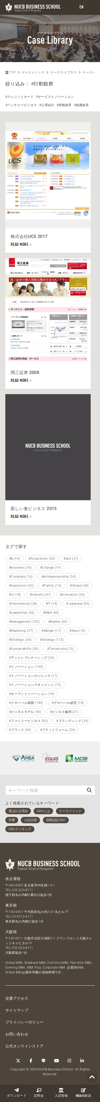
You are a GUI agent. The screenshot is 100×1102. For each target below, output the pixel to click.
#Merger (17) (51, 631)
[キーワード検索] (45, 790)
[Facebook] (31, 1060)
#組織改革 (81, 105)
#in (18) (15, 594)
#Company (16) (21, 576)
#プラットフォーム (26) (57, 730)
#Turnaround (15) (60, 649)
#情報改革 (64, 105)
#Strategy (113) (51, 640)
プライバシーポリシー (24, 1022)
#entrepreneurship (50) (58, 576)
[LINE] (43, 1060)
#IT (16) (52, 604)
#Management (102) (24, 622)
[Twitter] (18, 1060)
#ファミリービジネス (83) (28, 721)
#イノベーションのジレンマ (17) (33, 676)
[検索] (89, 790)
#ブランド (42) (20, 730)
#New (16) (77, 631)
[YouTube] (56, 1060)
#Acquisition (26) (42, 558)
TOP (10, 72)
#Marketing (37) (21, 631)
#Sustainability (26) (24, 649)
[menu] (91, 8)
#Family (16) (51, 585)
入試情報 (61, 1092)
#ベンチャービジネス (21, 105)
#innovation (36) (72, 594)
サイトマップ (16, 1010)
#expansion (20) (21, 585)
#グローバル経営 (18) (68, 703)
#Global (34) (79, 585)
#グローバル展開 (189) (26, 703)
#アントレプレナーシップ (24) (31, 658)
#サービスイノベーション (55, 97)
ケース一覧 (91, 72)
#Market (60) (57, 622)
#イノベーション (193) (26, 667)
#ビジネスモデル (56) (25, 712)
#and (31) (70, 558)
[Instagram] (69, 1060)
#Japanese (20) (78, 604)
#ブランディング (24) (72, 721)
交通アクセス (16, 998)
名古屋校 (13, 879)
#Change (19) (50, 567)
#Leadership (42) (22, 613)
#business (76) (20, 567)
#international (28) (23, 604)
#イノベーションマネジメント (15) (35, 685)
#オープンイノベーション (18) (31, 694)
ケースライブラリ (63, 72)
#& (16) (14, 558)
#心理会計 (46, 105)
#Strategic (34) (20, 640)
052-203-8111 (22, 890)
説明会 (39, 1092)
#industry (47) (40, 594)
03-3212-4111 (22, 916)
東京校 (11, 905)
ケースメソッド (33, 72)
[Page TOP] (92, 1077)
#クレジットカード (19, 97)
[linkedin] (82, 1060)
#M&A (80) (51, 613)
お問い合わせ (16, 1034)
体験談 (83, 1093)
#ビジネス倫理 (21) (64, 712)
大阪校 (11, 932)
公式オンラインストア (24, 1046)
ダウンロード (16, 1092)
